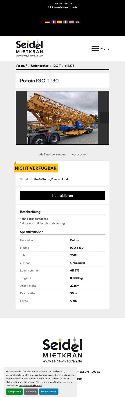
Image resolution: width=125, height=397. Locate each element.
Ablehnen (31, 391)
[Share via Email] (51, 154)
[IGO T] (57, 65)
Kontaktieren (62, 195)
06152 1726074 (63, 3)
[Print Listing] (79, 154)
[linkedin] (66, 15)
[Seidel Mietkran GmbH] (62, 350)
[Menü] (95, 48)
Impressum (80, 372)
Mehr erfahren (48, 391)
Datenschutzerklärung (30, 385)
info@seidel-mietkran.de (63, 7)
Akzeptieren (14, 391)
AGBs (96, 372)
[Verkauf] (21, 65)
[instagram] (59, 15)
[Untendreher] (40, 65)
